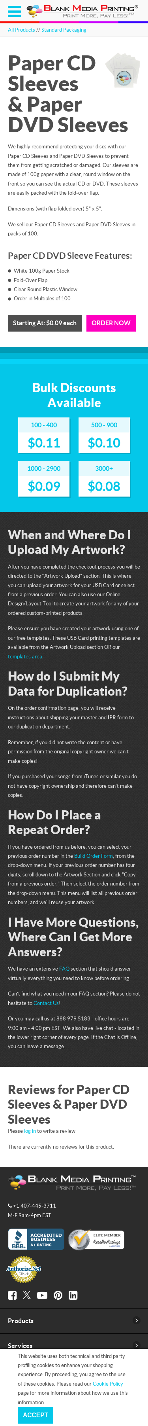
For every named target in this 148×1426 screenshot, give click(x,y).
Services (20, 1345)
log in (30, 1131)
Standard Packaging (63, 30)
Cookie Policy (108, 1383)
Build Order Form (93, 856)
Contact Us (46, 1003)
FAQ (64, 968)
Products (21, 1320)
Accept (35, 1415)
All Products (21, 30)
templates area (25, 656)
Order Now (111, 322)
